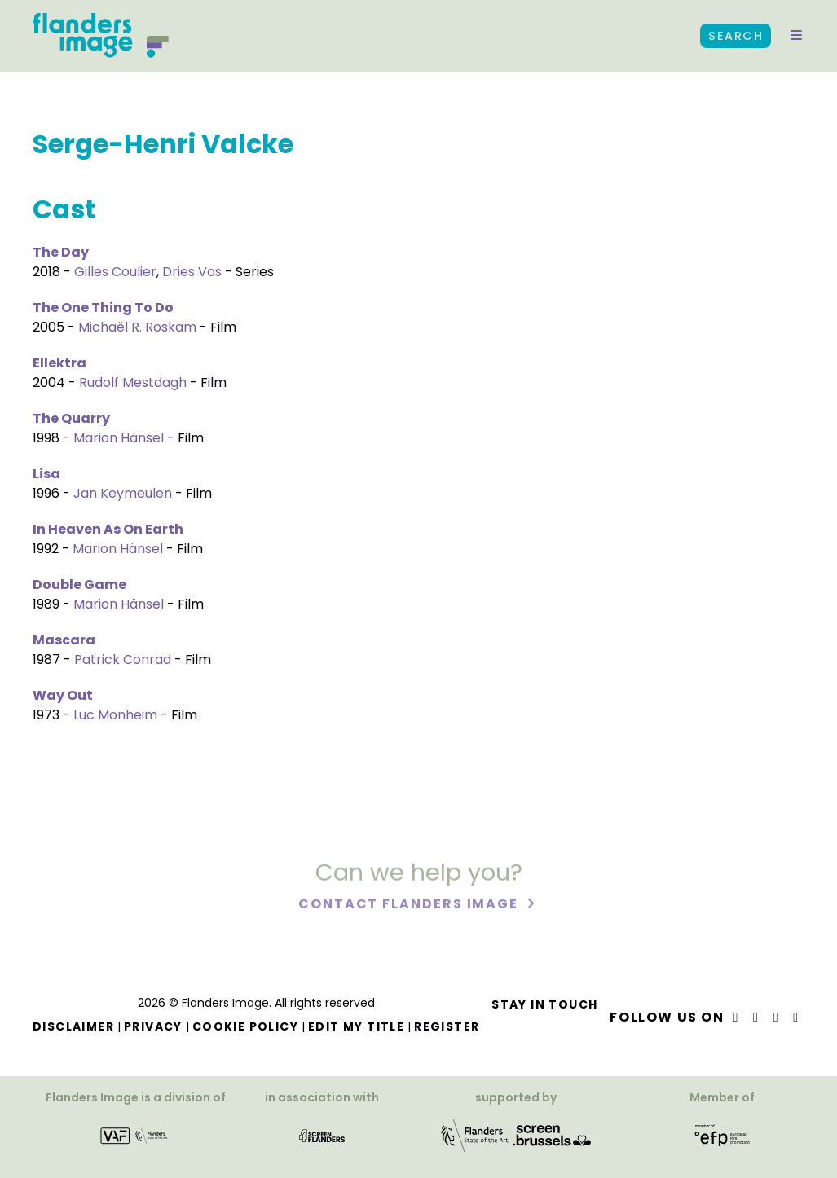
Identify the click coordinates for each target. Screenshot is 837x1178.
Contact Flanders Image (410, 906)
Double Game (79, 584)
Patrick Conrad (122, 659)
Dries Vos (192, 271)
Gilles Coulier (115, 271)
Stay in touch (544, 1004)
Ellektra (59, 363)
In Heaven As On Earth (108, 529)
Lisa (46, 473)
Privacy (153, 1026)
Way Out (63, 695)
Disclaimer (73, 1026)
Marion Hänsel (118, 438)
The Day (61, 252)
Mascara (64, 640)
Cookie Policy (245, 1026)
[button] (796, 36)
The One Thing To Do (103, 307)
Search (735, 36)
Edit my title (356, 1026)
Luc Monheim (115, 714)
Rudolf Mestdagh (133, 382)
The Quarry (71, 418)
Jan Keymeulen (122, 493)
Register (446, 1026)
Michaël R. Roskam (137, 327)
